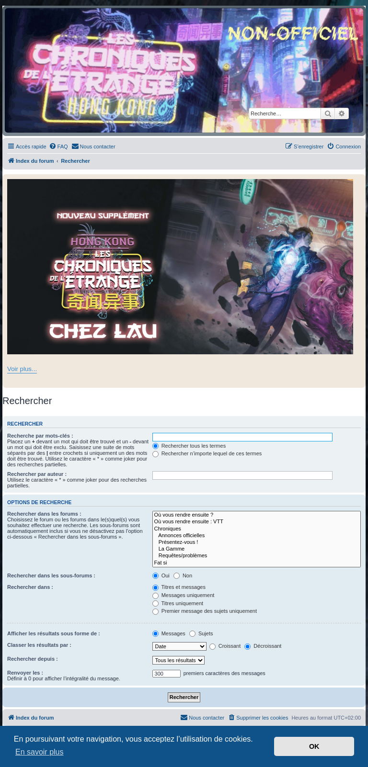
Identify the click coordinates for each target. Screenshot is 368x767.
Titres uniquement (178, 603)
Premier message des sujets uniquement (204, 611)
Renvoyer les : (25, 673)
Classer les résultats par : (39, 645)
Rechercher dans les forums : (44, 514)
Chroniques (256, 529)
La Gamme (256, 549)
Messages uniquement (183, 595)
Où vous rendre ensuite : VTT (256, 522)
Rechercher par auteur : (37, 474)
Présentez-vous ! (256, 542)
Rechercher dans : (30, 587)
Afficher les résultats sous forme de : (53, 633)
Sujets (201, 633)
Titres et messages (179, 587)
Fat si (256, 563)
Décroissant (262, 646)
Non (182, 575)
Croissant (225, 646)
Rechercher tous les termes (189, 446)
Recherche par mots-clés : (40, 436)
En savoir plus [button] (39, 752)
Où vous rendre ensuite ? (256, 515)
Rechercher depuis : (32, 659)
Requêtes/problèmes (256, 556)
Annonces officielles (256, 535)
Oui (161, 575)
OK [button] (314, 746)
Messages (168, 633)
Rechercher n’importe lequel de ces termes (207, 453)
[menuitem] (58, 146)
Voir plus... (22, 368)
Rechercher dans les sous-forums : (51, 575)
